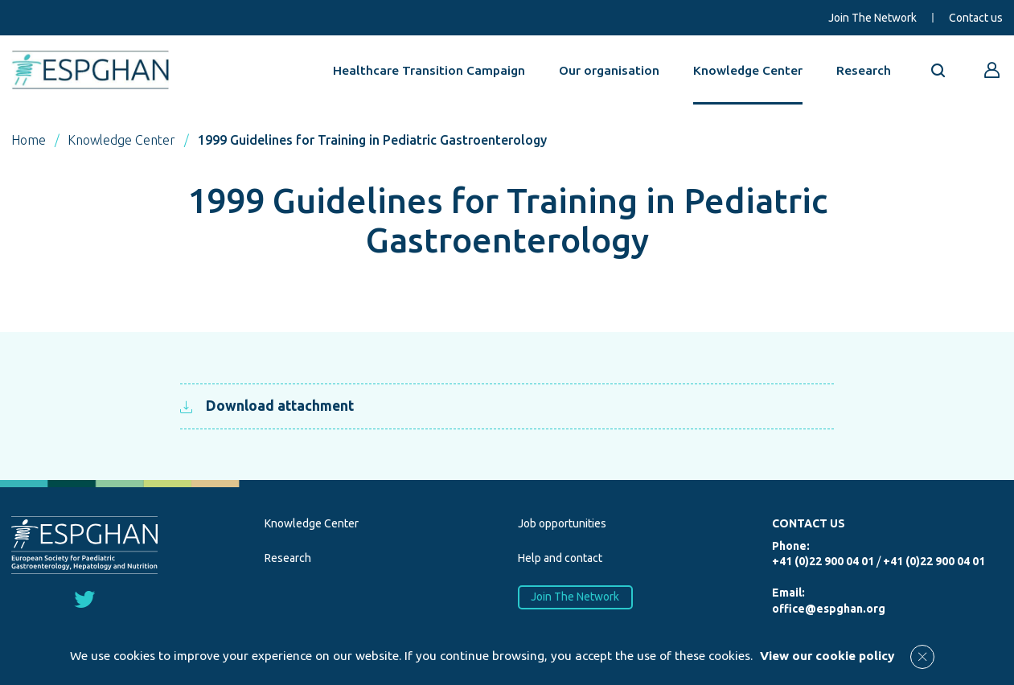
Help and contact (560, 558)
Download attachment (266, 405)
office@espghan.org (828, 608)
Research (863, 70)
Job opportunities (562, 523)
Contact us (976, 17)
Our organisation (609, 70)
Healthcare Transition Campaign (429, 70)
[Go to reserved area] (992, 69)
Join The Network (872, 17)
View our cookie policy (827, 655)
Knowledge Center (748, 70)
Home (28, 140)
